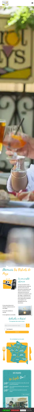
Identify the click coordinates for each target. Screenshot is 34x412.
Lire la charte (26, 394)
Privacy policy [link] (29, 410)
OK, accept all (6, 410)
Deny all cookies (15, 410)
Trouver (17, 331)
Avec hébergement (10, 329)
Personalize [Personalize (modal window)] (23, 410)
